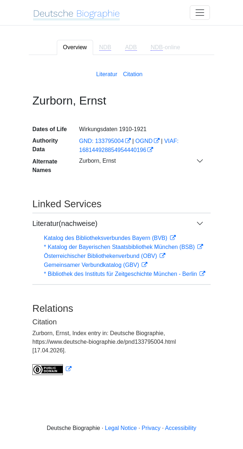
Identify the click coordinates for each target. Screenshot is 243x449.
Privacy (151, 428)
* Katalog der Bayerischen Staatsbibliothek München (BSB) (120, 247)
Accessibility (180, 428)
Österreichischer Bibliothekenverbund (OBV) (101, 256)
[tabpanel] (121, 221)
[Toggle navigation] (200, 12)
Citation (132, 74)
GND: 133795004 (101, 141)
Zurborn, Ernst (97, 161)
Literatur (107, 74)
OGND (144, 141)
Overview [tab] (75, 47)
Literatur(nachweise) (64, 223)
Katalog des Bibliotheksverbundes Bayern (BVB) (106, 238)
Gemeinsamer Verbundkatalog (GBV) (92, 265)
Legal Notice (121, 428)
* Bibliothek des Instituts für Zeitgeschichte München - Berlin (121, 274)
